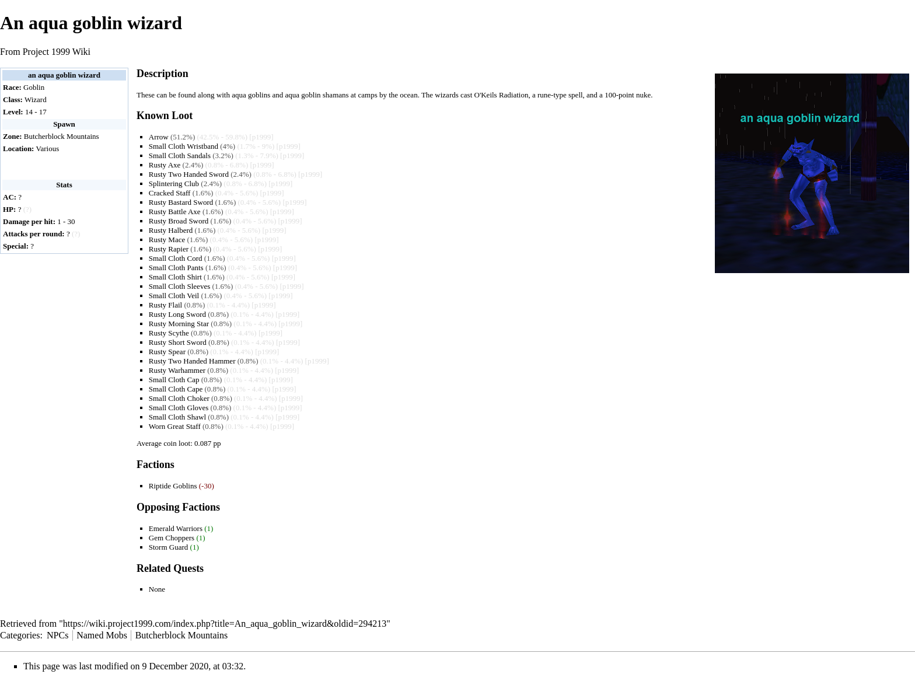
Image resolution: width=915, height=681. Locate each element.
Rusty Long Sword (177, 314)
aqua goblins (251, 94)
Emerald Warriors (175, 528)
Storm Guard (168, 547)
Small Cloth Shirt (175, 277)
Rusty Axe (165, 164)
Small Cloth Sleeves (179, 286)
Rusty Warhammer (177, 370)
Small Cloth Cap (174, 379)
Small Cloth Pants (176, 267)
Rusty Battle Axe (175, 211)
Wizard (36, 99)
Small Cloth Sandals (180, 155)
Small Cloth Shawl (177, 417)
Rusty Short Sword (178, 342)
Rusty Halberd (171, 230)
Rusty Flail (165, 305)
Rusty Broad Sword (179, 220)
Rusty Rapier (168, 249)
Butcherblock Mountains (61, 136)
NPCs (57, 635)
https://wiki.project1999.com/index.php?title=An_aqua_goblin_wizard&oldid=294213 (224, 623)
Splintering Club (174, 183)
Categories (20, 635)
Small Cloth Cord (175, 258)
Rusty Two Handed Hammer (192, 361)
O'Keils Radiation (501, 94)
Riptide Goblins (173, 485)
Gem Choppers (171, 537)
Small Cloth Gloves (179, 407)
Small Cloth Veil (174, 295)
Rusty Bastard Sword (181, 202)
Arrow (159, 136)
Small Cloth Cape (175, 389)
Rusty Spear (167, 351)
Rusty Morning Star (179, 323)
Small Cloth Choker (179, 398)
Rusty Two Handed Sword (189, 174)
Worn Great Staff (175, 426)
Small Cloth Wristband (183, 146)
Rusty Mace (167, 239)
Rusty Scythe (169, 333)
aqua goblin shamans (317, 94)
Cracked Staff (170, 192)
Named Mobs (101, 635)
